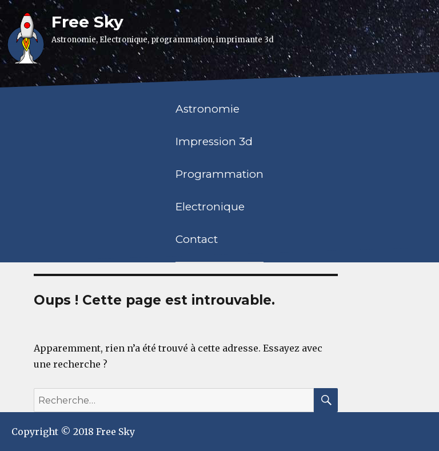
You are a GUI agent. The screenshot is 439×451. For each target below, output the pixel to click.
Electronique (210, 206)
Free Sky (87, 21)
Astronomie (207, 108)
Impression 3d (214, 141)
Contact (196, 239)
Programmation (219, 174)
